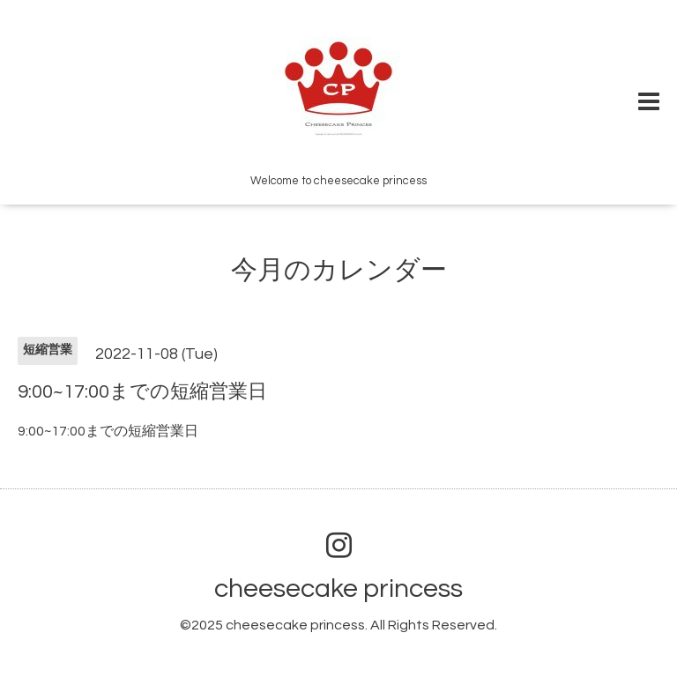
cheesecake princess (338, 588)
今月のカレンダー (339, 270)
